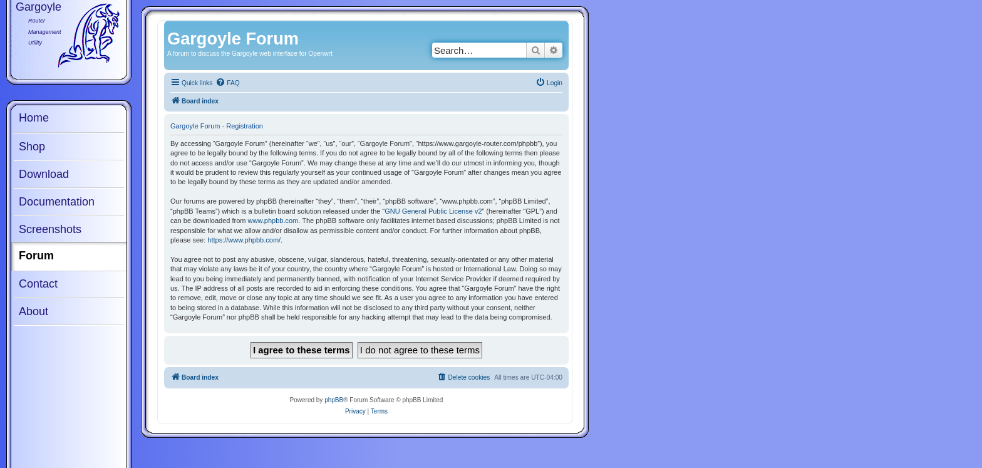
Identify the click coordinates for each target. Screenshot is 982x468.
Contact (38, 284)
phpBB (333, 400)
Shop (32, 146)
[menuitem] (227, 83)
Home (34, 118)
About (33, 311)
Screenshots (50, 229)
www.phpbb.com (273, 220)
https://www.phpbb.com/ (244, 240)
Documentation (57, 201)
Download (44, 174)
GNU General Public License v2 (433, 211)
